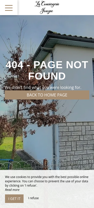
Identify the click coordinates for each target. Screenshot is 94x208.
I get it (14, 198)
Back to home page (47, 95)
